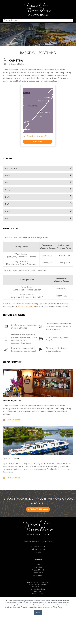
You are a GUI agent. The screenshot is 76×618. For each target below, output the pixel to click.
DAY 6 (7, 211)
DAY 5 (7, 204)
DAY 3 (7, 190)
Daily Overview (11, 168)
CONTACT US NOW (38, 509)
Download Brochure (37, 136)
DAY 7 (7, 218)
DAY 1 (7, 175)
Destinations (38, 567)
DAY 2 (7, 182)
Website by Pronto (38, 594)
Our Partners (38, 575)
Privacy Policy (38, 591)
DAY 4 (7, 197)
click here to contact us (26, 306)
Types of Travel (38, 570)
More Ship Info (11, 419)
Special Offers (38, 573)
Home (38, 564)
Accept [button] (38, 612)
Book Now (37, 141)
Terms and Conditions (38, 589)
